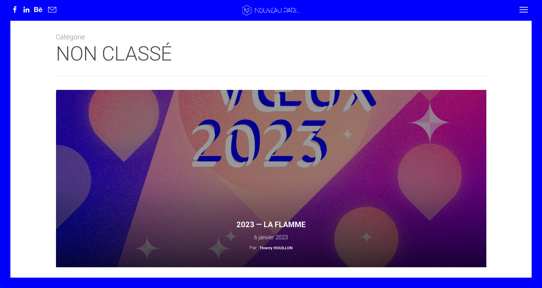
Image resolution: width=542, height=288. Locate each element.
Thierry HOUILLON (275, 248)
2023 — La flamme (271, 224)
